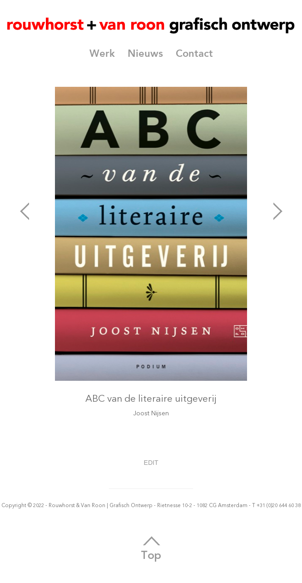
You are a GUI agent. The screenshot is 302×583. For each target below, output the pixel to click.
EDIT (151, 462)
